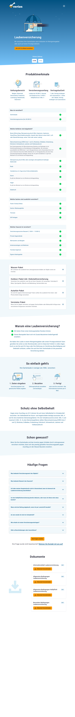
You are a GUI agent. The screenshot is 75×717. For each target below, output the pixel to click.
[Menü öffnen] (64, 6)
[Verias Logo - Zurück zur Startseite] (16, 4)
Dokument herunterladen (43, 569)
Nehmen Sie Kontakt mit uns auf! (51, 544)
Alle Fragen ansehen (37, 539)
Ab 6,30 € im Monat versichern (24, 48)
